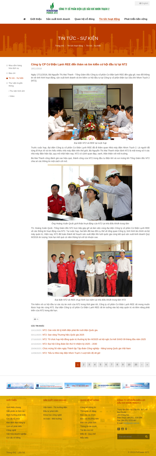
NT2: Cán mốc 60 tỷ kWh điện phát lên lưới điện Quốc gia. (64, 330)
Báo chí (12, 73)
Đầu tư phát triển (50, 411)
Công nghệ (11, 430)
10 (129, 364)
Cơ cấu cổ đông (13, 438)
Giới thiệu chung (13, 407)
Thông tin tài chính (88, 426)
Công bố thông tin (88, 407)
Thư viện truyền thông (16, 84)
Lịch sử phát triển (14, 426)
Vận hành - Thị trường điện (55, 407)
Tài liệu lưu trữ (86, 430)
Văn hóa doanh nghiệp (16, 434)
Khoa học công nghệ (52, 415)
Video (11, 96)
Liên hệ (21, 452)
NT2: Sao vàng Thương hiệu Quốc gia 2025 (57, 335)
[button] (36, 19)
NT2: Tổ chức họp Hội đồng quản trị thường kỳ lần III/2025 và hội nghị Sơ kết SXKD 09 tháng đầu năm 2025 (88, 339)
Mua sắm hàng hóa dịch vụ (15, 66)
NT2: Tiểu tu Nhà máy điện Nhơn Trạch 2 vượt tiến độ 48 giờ (65, 353)
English (143, 3)
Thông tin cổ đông (88, 411)
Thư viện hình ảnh (17, 91)
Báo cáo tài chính (88, 415)
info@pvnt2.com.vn (131, 423)
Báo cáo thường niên (89, 419)
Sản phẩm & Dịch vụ (15, 411)
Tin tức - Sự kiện (16, 78)
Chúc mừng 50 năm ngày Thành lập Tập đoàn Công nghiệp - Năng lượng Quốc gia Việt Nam (81, 348)
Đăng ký (146, 436)
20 (136, 364)
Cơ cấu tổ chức (13, 419)
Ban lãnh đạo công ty (15, 422)
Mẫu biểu (84, 438)
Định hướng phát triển (16, 415)
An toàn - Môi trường (52, 419)
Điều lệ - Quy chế (88, 434)
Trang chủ (11, 452)
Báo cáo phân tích (88, 422)
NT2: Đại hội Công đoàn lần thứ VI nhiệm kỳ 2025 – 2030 (64, 344)
